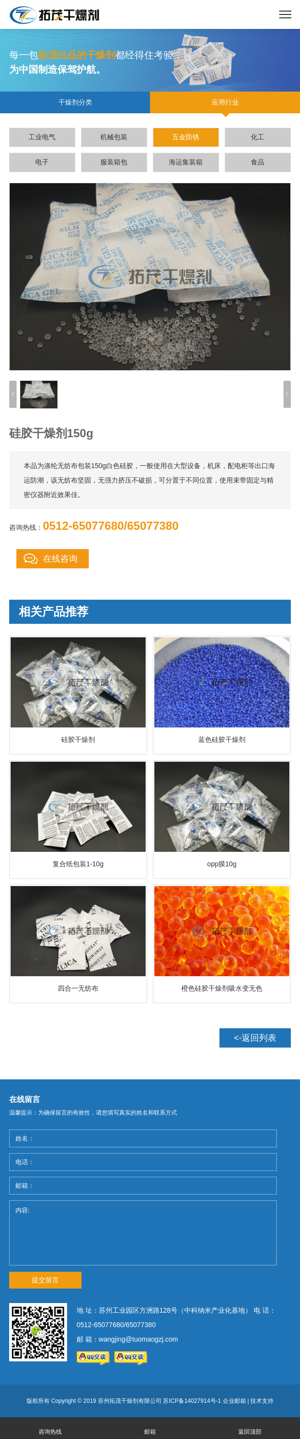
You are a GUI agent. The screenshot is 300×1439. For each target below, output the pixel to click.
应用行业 (225, 102)
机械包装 (113, 137)
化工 (257, 137)
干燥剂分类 (75, 102)
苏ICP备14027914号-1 (192, 1401)
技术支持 (261, 1401)
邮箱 (150, 1431)
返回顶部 (249, 1431)
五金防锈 (185, 137)
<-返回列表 (255, 1038)
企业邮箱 (234, 1401)
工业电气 (41, 137)
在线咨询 (60, 559)
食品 (257, 162)
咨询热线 (50, 1431)
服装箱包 (113, 162)
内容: (143, 1232)
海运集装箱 (186, 162)
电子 (42, 162)
